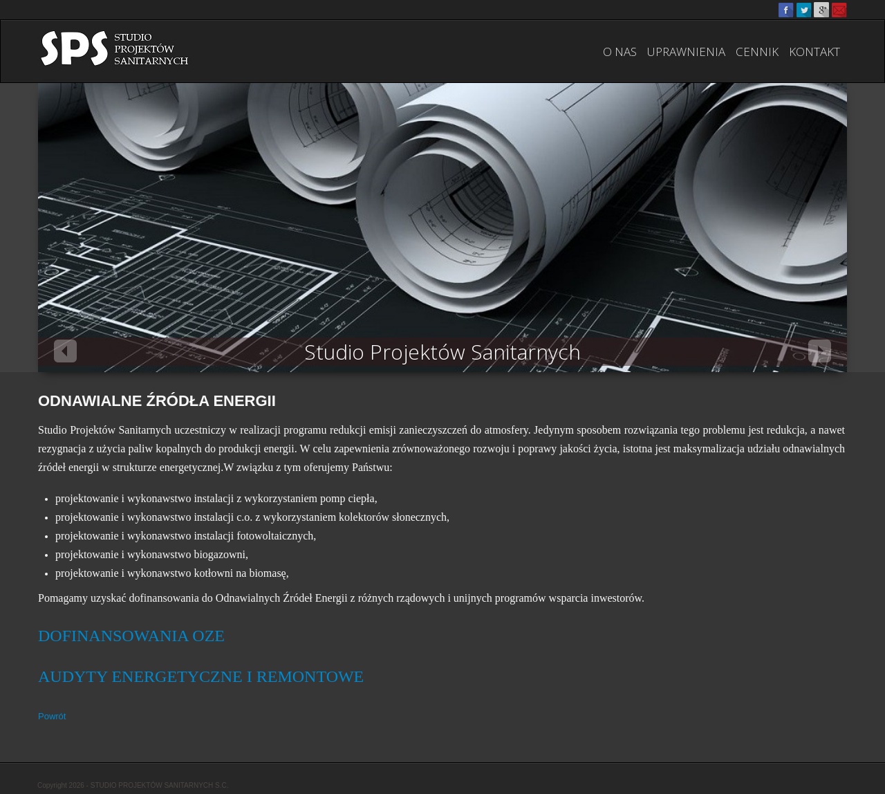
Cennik (757, 51)
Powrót (52, 716)
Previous (65, 351)
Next (819, 351)
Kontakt (814, 51)
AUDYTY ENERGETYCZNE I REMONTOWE (201, 676)
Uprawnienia (686, 51)
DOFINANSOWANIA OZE (131, 636)
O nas (620, 51)
